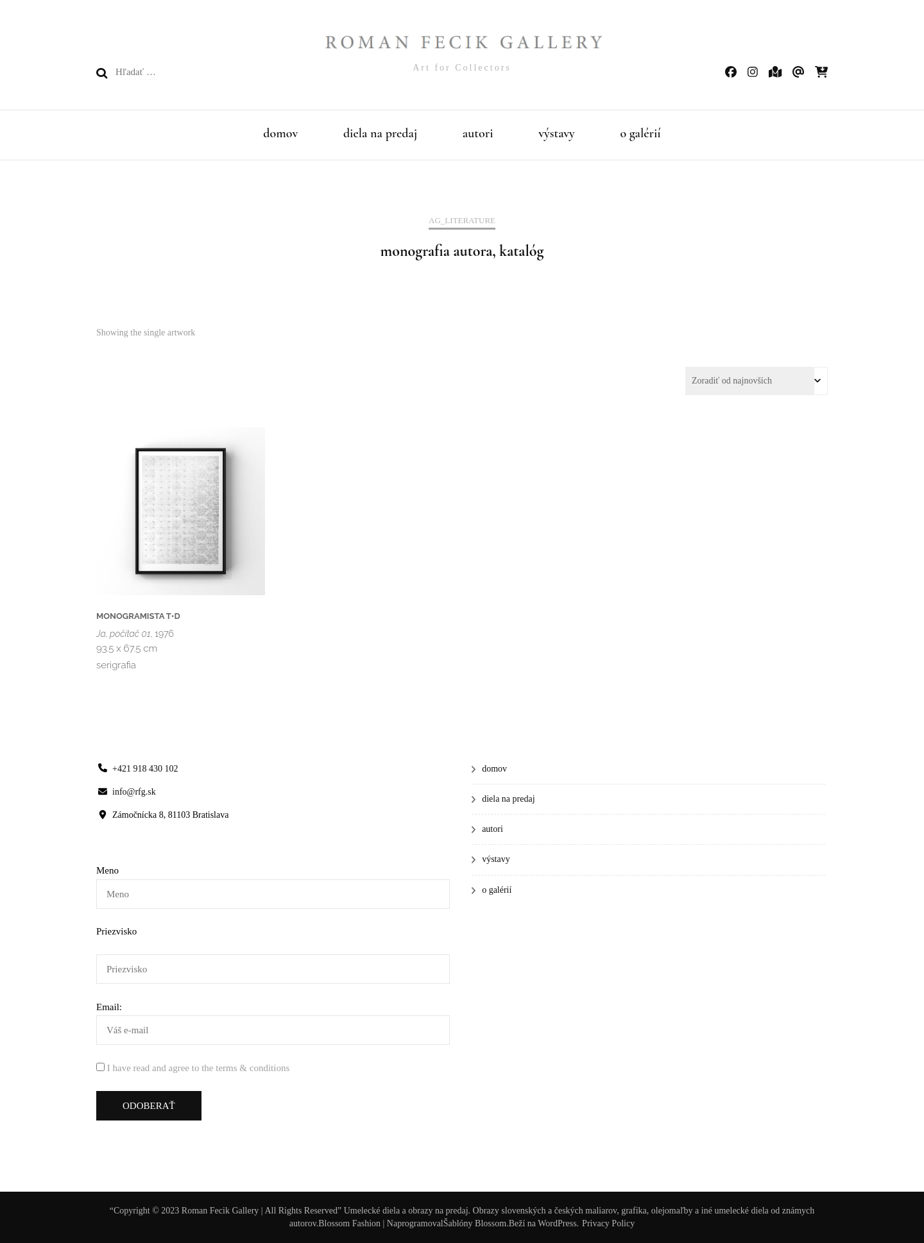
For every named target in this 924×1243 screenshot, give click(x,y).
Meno (107, 870)
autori (478, 133)
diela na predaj (380, 133)
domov (280, 133)
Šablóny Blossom (474, 1223)
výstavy (556, 133)
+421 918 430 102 (145, 769)
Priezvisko (116, 931)
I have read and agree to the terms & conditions (198, 1068)
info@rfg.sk (134, 792)
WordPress (557, 1223)
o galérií (640, 133)
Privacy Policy (608, 1223)
